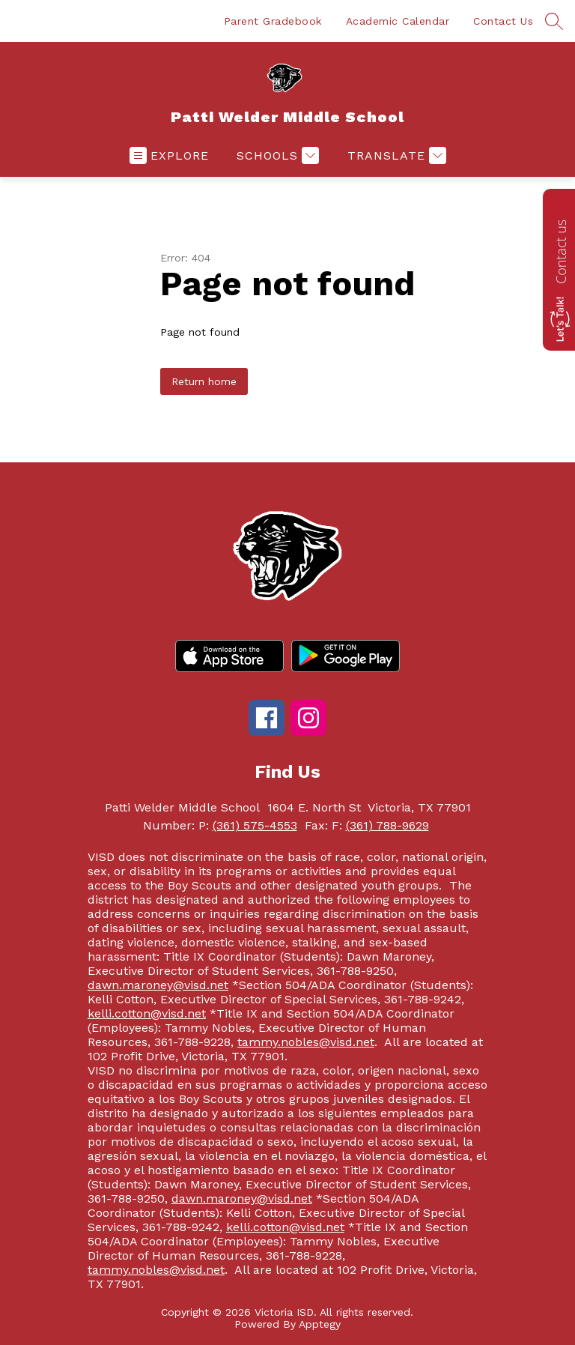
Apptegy (320, 1324)
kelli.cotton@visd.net (147, 1013)
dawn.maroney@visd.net (158, 985)
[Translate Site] (395, 155)
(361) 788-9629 (387, 825)
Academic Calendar (398, 21)
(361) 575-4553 (255, 825)
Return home (204, 381)
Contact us (561, 252)
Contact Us (503, 21)
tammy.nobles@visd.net (305, 1042)
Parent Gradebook (273, 21)
